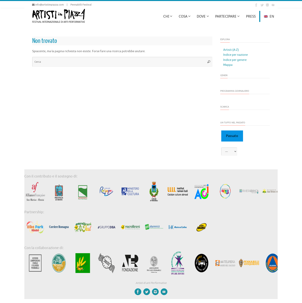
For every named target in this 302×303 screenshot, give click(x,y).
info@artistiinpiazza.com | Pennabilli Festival (62, 4)
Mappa (228, 65)
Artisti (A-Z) (231, 50)
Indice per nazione (235, 55)
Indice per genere (235, 60)
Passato (232, 136)
